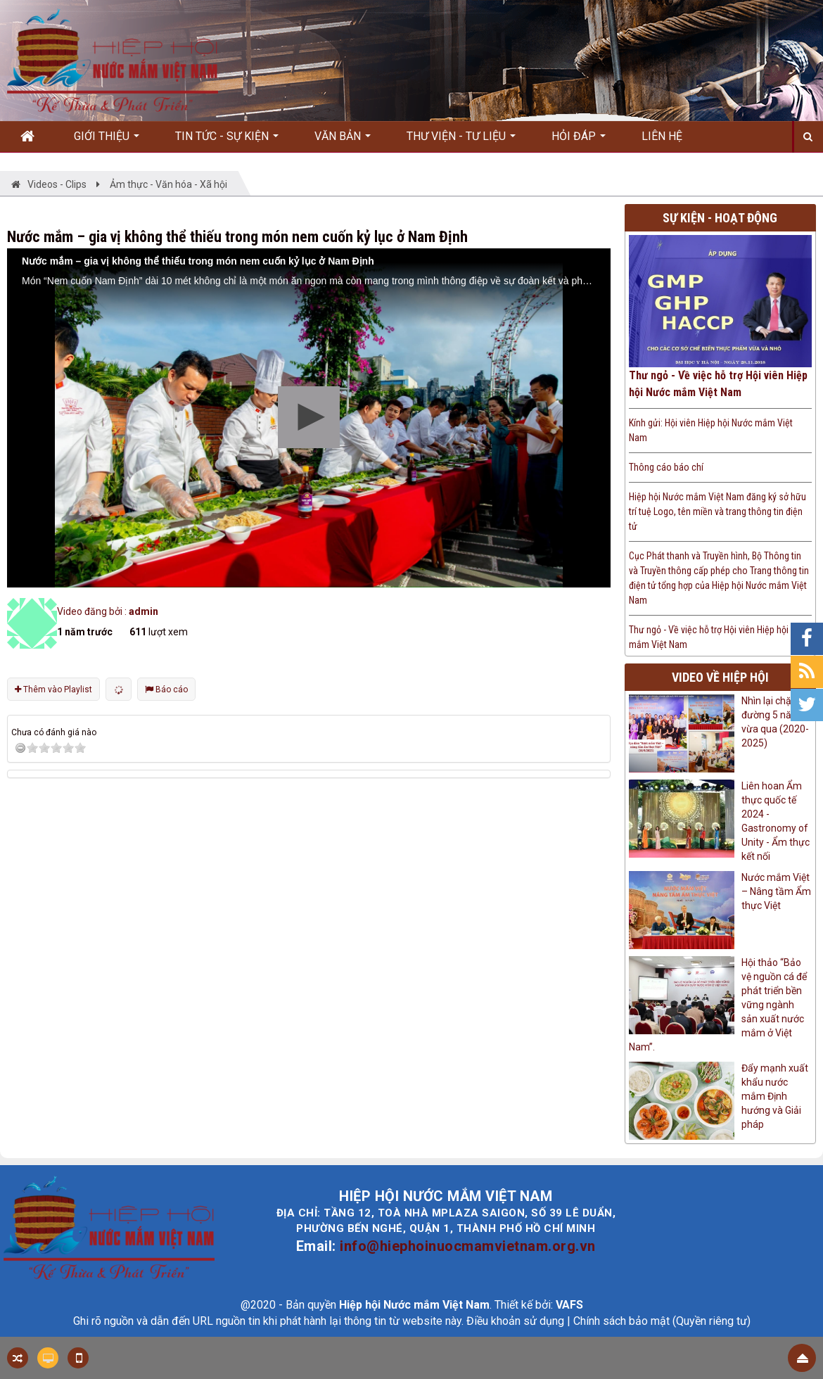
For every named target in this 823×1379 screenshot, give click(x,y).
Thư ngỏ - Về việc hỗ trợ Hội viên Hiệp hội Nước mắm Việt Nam (718, 384)
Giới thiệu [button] (106, 140)
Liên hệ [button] (662, 136)
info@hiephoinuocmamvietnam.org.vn (468, 1246)
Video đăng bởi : (107, 611)
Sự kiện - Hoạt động (720, 217)
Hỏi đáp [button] (578, 140)
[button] (309, 417)
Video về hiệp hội (720, 677)
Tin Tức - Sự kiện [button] (227, 140)
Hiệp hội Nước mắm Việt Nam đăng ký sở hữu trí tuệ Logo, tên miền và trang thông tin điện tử (717, 511)
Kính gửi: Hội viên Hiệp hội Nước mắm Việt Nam (711, 430)
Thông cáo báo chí (666, 467)
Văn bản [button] (342, 140)
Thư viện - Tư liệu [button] (461, 140)
